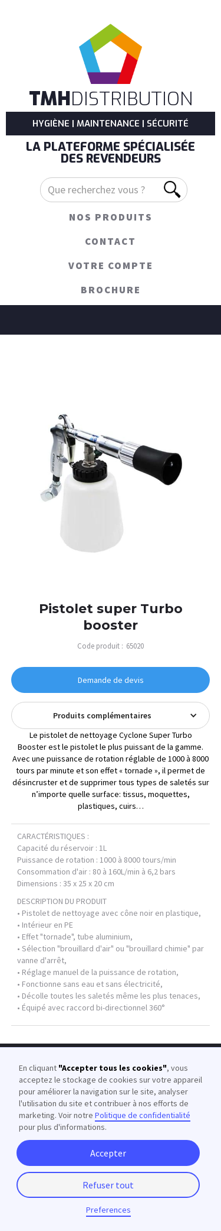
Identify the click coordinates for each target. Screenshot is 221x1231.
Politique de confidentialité (142, 1115)
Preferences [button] (108, 1209)
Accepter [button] (108, 1153)
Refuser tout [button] (108, 1185)
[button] (110, 715)
